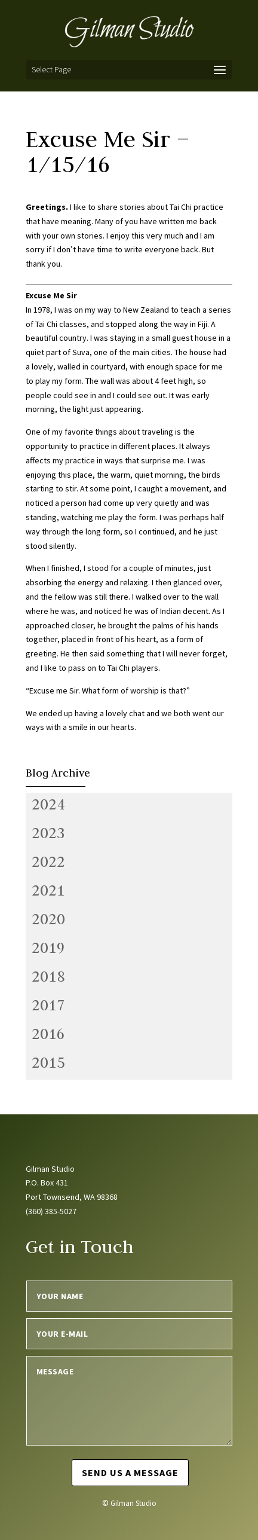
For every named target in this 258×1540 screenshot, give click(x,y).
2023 (48, 832)
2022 (48, 861)
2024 (48, 804)
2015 (48, 1062)
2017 (48, 1005)
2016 (48, 1033)
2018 (48, 976)
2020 (48, 918)
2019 (48, 947)
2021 (48, 890)
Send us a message (130, 1472)
